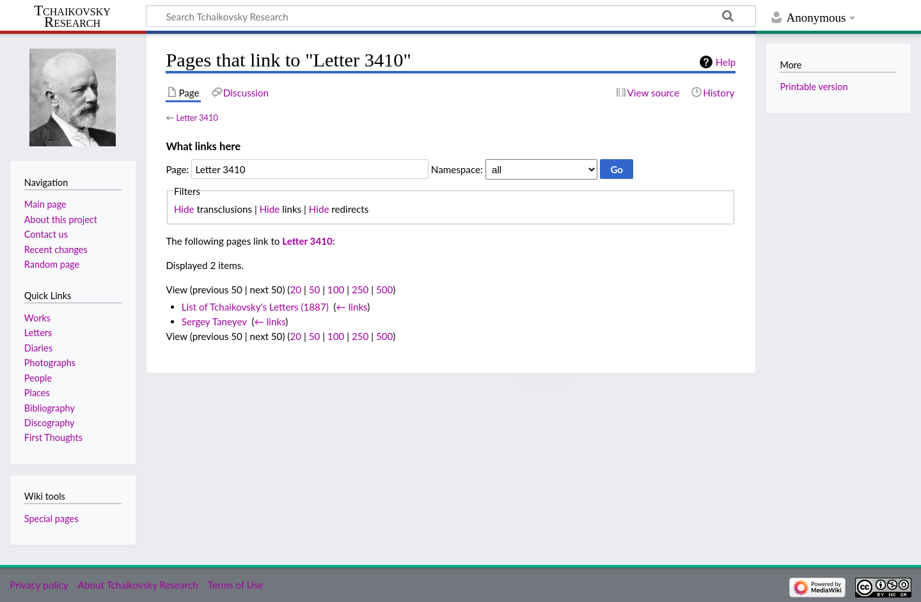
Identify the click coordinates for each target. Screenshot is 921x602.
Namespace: (457, 169)
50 (314, 289)
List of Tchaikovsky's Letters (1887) (255, 307)
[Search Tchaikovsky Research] (450, 16)
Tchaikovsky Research (72, 16)
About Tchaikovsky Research (138, 584)
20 (295, 289)
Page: (177, 169)
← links (352, 307)
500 (384, 289)
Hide (184, 209)
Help (726, 62)
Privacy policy (39, 584)
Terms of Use (235, 584)
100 (335, 289)
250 (360, 289)
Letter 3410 (196, 117)
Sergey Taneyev (214, 321)
